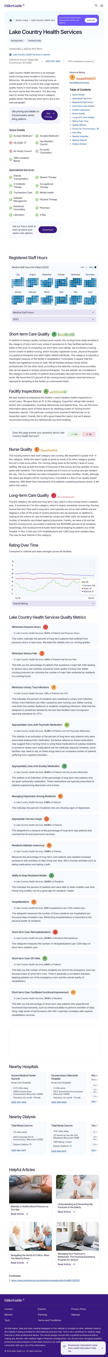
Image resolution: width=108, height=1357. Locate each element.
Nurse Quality (78, 113)
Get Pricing (50, 115)
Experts (42, 1309)
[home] (14, 5)
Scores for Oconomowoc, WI (85, 129)
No (89, 434)
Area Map (76, 132)
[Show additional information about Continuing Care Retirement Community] (25, 143)
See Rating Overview (79, 82)
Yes (74, 434)
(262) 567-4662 (53, 61)
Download (91, 20)
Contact (8, 1309)
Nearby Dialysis (79, 140)
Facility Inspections (81, 110)
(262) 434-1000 (18, 1102)
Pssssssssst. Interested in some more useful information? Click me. (82, 1348)
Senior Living (22, 20)
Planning (42, 1314)
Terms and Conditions (49, 1320)
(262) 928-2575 (58, 1151)
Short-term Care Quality (83, 106)
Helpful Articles (79, 144)
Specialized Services (82, 98)
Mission (8, 1314)
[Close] (102, 1348)
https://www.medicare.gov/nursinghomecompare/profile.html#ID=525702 (45, 1280)
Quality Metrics (79, 125)
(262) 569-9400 (59, 1102)
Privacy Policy (78, 1309)
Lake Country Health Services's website (29, 54)
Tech (7, 1320)
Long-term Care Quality (83, 117)
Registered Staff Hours (82, 102)
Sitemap (75, 1314)
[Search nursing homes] (96, 5)
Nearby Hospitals (80, 136)
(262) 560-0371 (18, 1150)
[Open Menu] (102, 5)
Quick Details (78, 94)
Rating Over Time (80, 121)
